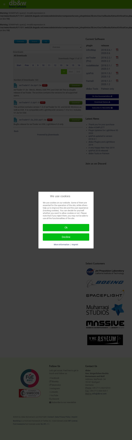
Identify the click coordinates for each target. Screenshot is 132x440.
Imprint (75, 244)
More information (61, 244)
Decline (66, 236)
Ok (66, 227)
